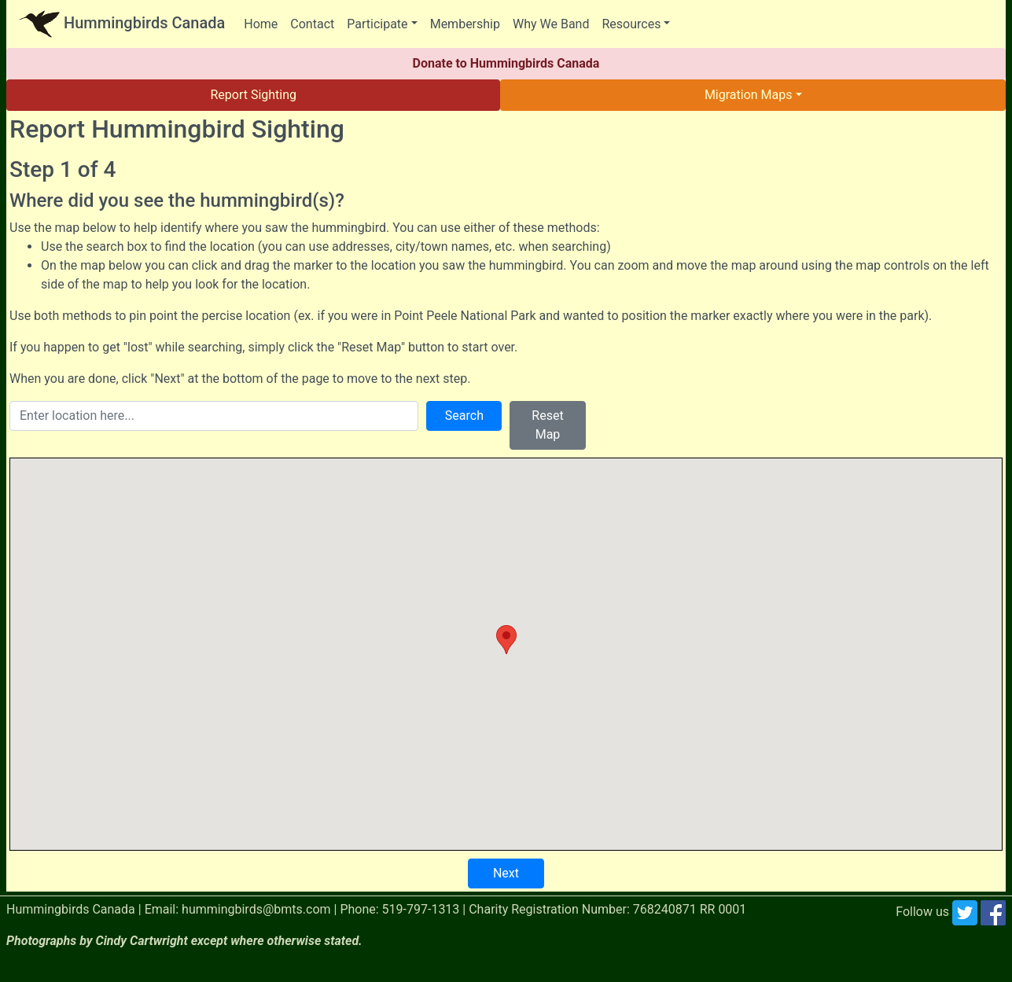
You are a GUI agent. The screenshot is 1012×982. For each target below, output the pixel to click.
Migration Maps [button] (749, 94)
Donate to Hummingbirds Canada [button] (506, 63)
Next (506, 873)
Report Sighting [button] (253, 94)
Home (261, 24)
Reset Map (547, 425)
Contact (312, 24)
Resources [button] (631, 24)
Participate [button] (377, 24)
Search (464, 415)
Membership (465, 24)
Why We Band (551, 24)
